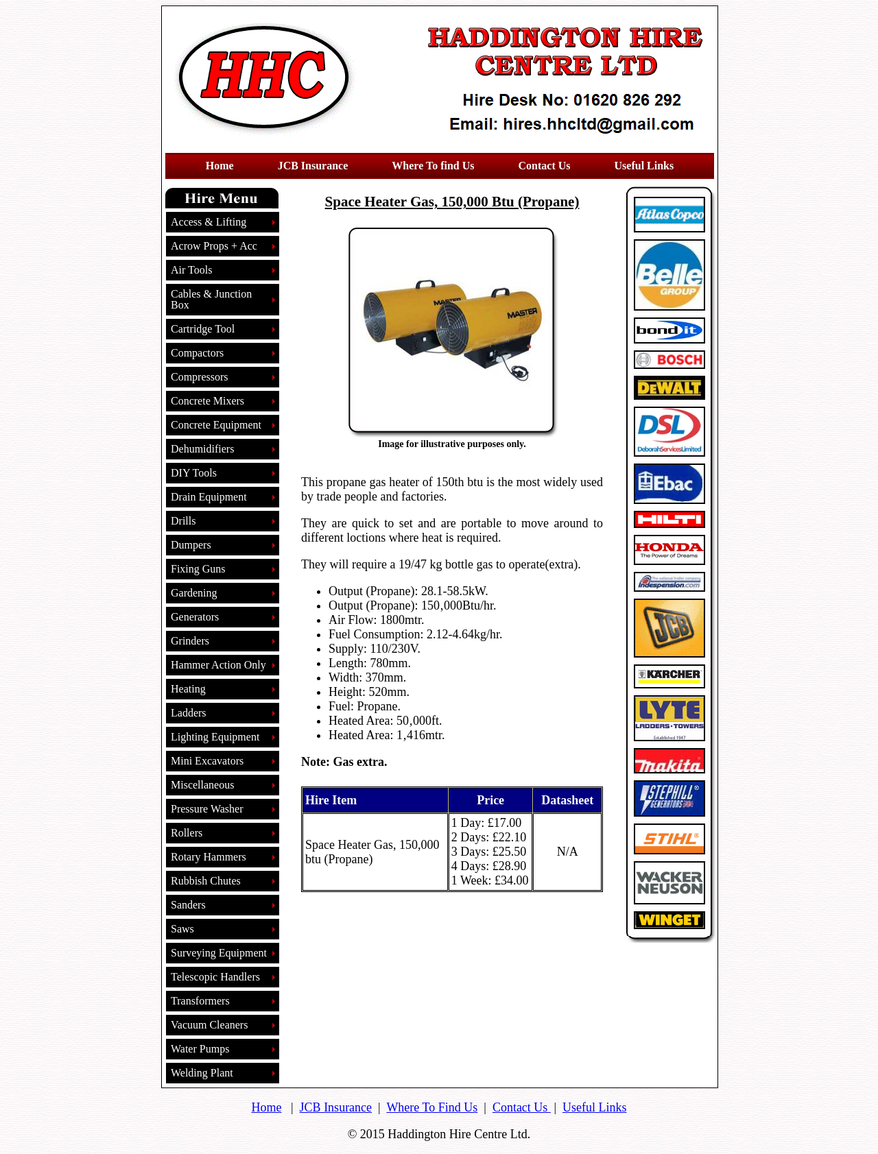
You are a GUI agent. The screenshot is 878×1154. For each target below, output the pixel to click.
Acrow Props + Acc (214, 246)
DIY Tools (194, 473)
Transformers (200, 1001)
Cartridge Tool (203, 329)
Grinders (190, 641)
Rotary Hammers (208, 857)
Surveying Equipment (219, 953)
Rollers (186, 833)
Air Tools (191, 270)
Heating (188, 689)
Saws (182, 929)
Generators (195, 617)
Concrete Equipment (216, 425)
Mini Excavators (207, 761)
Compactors (197, 353)
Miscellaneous (202, 785)
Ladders (188, 713)
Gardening (194, 593)
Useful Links (594, 1107)
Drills (183, 521)
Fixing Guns (198, 569)
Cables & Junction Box (211, 299)
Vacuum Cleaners (209, 1025)
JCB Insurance (336, 1107)
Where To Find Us (431, 1107)
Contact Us (522, 1107)
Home (267, 1107)
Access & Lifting (208, 222)
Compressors (199, 377)
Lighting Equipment (215, 737)
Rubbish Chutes (206, 881)
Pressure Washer (207, 809)
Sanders (188, 905)
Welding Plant (202, 1073)
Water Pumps (200, 1049)
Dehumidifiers (202, 449)
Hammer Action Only (218, 665)
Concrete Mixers (207, 401)
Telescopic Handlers (215, 977)
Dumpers (191, 545)
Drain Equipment (209, 497)
